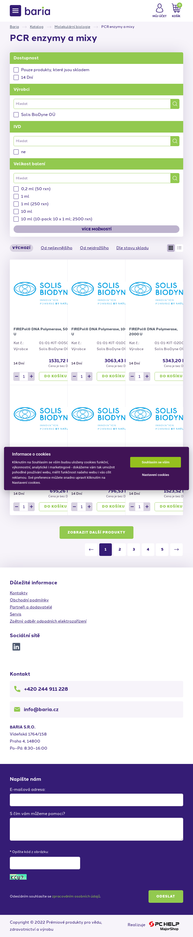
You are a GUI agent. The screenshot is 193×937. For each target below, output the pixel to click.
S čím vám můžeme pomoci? (37, 813)
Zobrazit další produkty (96, 532)
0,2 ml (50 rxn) (36, 188)
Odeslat (165, 896)
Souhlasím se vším (156, 462)
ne (23, 151)
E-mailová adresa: (27, 789)
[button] (160, 11)
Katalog (36, 27)
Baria (14, 27)
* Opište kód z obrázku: (29, 852)
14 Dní (27, 77)
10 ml (26, 211)
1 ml (25, 196)
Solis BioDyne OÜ (38, 114)
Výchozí (21, 248)
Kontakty (19, 593)
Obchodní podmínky (29, 600)
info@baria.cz (41, 709)
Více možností (97, 229)
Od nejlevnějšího (56, 248)
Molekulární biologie (72, 27)
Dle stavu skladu (132, 248)
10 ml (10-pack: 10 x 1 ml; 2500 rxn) (56, 219)
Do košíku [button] (55, 376)
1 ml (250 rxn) (35, 203)
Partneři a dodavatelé (31, 607)
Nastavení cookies (155, 475)
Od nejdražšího (94, 248)
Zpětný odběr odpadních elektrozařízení (48, 621)
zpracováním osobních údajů (76, 896)
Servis (15, 614)
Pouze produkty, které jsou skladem (55, 69)
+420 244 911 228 (46, 689)
